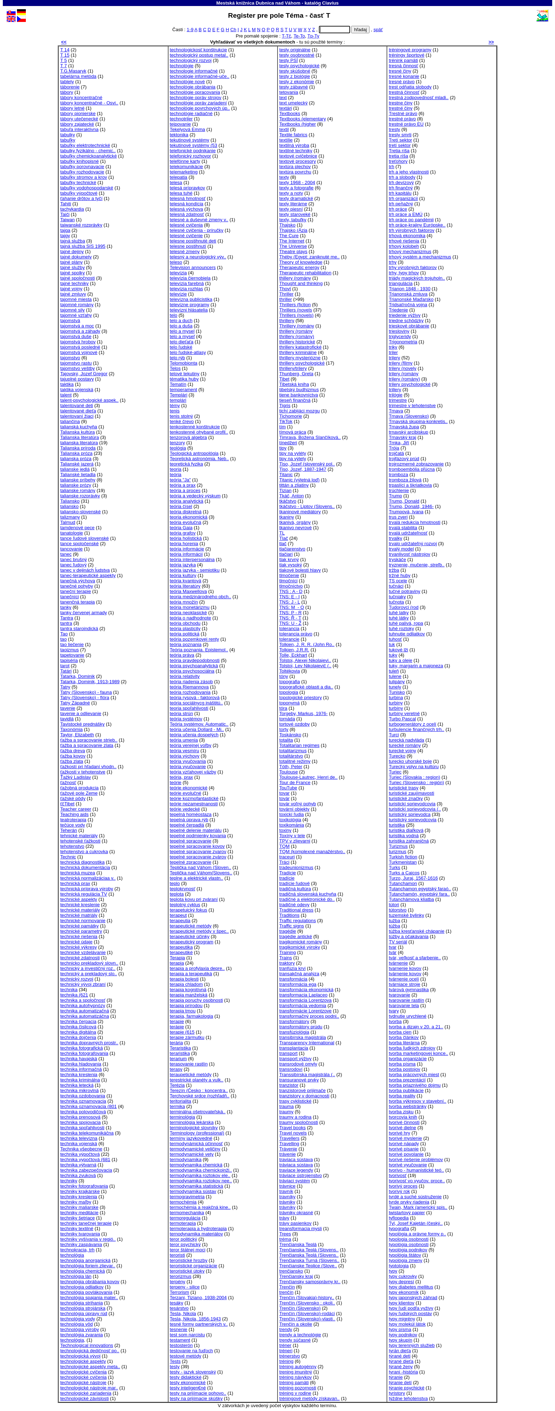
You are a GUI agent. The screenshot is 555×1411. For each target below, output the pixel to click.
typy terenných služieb (412, 1345)
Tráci (284, 862)
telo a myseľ (182, 336)
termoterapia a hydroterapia (198, 1228)
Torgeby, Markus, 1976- (303, 713)
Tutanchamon (403, 883)
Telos (175, 368)
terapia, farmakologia (191, 1016)
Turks (394, 867)
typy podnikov (403, 1334)
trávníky (287, 1207)
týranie (395, 1377)
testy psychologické (299, 65)
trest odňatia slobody (410, 87)
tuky (393, 655)
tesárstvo (179, 1308)
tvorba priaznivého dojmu (414, 1085)
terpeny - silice (185, 1287)
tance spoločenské (79, 543)
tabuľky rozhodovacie (82, 172)
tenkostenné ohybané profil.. (199, 432)
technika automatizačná (84, 1010)
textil (284, 129)
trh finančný (401, 187)
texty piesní (291, 209)
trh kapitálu (400, 193)
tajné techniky (74, 283)
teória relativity (185, 676)
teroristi (177, 1255)
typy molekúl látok (407, 1324)
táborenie (70, 87)
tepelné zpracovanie (190, 862)
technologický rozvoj (191, 60)
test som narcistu (187, 1334)
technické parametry (81, 931)
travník (286, 1191)
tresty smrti (400, 134)
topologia (288, 692)
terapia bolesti (184, 979)
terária (176, 1042)
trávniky (287, 1202)
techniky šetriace (77, 1218)
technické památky (79, 926)
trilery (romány (403, 373)
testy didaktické (186, 1377)
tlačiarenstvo (292, 549)
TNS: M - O (291, 607)
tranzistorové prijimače (302, 1090)
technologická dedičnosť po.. (89, 1350)
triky (393, 347)
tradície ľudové (294, 883)
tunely (395, 687)
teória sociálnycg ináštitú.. (196, 703)
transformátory (294, 1021)
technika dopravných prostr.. (89, 1042)
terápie (177, 1026)
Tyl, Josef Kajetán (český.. (415, 1223)
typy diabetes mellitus (411, 1287)
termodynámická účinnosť (196, 1143)
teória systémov (186, 718)
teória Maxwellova (188, 591)
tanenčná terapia (77, 602)
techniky (68, 1180)
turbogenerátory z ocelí (412, 724)
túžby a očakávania (408, 936)
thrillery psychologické (302, 363)
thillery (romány (295, 278)
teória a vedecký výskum (195, 495)
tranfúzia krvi (292, 968)
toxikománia (291, 825)
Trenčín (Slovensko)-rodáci (307, 1313)
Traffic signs (291, 926)
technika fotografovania (84, 1053)
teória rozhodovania (190, 692)
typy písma (400, 1329)
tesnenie (179, 1329)
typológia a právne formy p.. (417, 1233)
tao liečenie (72, 644)
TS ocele (398, 580)
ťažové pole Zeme (78, 793)
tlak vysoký (290, 564)
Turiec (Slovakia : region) (414, 777)
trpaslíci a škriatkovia (410, 485)
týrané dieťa (401, 1361)
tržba (394, 570)
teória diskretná (186, 511)
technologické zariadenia (85, 1393)
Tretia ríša (399, 150)
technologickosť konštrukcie (198, 49)
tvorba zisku (401, 1111)
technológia (72, 1255)
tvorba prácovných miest (414, 1074)
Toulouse (288, 772)
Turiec (395, 772)
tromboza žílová (405, 479)
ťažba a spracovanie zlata (86, 745)
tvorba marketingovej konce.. (418, 1053)
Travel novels (293, 1133)
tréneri (285, 1350)
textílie (286, 140)
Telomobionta (184, 363)
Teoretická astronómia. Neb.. (199, 458)
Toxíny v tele (292, 835)
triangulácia (400, 283)
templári (178, 400)
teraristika (180, 1053)
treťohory (398, 161)
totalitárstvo (291, 756)
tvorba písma (402, 1064)
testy (175, 1366)
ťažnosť (68, 782)
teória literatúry (185, 586)
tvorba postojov (404, 1069)
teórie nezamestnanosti (194, 803)
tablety (67, 81)
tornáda (287, 718)
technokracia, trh (77, 1249)
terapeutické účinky (190, 936)
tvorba (395, 1021)
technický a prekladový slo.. (88, 973)
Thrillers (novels (295, 310)
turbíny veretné (404, 713)
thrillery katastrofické (300, 347)
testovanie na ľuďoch (191, 1350)
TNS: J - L (289, 602)
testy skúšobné (294, 71)
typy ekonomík (404, 1292)
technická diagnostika (82, 862)
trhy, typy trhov (404, 272)
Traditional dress (296, 910)
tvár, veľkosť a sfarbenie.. (415, 957)
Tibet (284, 379)
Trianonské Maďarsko (411, 299)
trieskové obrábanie (409, 326)
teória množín (184, 602)
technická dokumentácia (85, 867)
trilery (394, 357)
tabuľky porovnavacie (82, 166)
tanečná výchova (77, 580)
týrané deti (399, 1356)
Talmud (67, 522)
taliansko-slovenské (80, 511)
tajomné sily (72, 310)
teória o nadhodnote (190, 618)
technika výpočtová (80, 1154)
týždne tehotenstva (408, 1398)
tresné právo (401, 81)
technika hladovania (80, 1064)
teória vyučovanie (188, 766)
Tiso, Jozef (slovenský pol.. (307, 464)
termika (177, 1106)
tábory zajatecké (77, 124)
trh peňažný (401, 203)
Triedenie (398, 310)
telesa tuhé (181, 193)
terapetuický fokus (188, 910)
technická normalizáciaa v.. (87, 878)
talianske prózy (75, 485)
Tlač (283, 538)
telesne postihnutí (188, 246)
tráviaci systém (294, 1180)
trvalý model (401, 549)
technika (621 (74, 995)
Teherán (68, 830)
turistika (397, 825)
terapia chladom (186, 984)
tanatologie (71, 533)
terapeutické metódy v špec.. (199, 931)
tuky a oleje (400, 660)
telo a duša (181, 326)
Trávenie (288, 1149)
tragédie (287, 931)
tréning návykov (295, 1377)
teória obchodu (185, 623)
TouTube (288, 787)
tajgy (65, 235)
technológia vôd (76, 1324)
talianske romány (77, 490)
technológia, (72, 1340)
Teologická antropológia (194, 453)
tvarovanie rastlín (406, 1000)
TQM (284, 846)
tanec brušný (73, 559)
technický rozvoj (76, 979)
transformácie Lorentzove (305, 1010)
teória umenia (184, 740)
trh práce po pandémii (411, 219)
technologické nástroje (83, 1382)
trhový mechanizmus (410, 251)
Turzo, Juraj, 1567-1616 (413, 878)
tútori (394, 904)
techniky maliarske (79, 1207)
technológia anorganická (85, 1260)
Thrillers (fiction (295, 304)
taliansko (69, 506)
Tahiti (65, 203)
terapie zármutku (187, 1037)
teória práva (182, 655)
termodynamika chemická (196, 1164)
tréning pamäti (294, 1382)
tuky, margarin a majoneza (416, 665)
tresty (394, 129)
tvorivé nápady (404, 1143)
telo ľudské (181, 347)
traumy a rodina (295, 1117)
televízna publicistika (191, 299)
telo (173, 315)
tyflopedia (398, 1218)
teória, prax (181, 777)
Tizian (285, 490)
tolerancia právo (295, 633)
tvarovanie (399, 995)
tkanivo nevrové (295, 527)
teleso (176, 262)
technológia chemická (82, 1271)
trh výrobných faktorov (411, 230)
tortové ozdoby (294, 724)
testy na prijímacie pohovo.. (198, 1393)
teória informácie (187, 549)
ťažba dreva (72, 750)
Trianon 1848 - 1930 (409, 288)
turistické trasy (403, 787)
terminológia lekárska (192, 1122)
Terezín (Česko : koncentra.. (199, 1090)
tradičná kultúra (295, 888)
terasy (176, 1069)
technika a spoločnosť (82, 1000)
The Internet (291, 241)
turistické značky (406, 798)
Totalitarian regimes (299, 745)
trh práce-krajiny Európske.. (417, 225)
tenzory (177, 442)
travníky (287, 1196)
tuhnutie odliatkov (407, 633)
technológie (182, 65)
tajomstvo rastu (76, 363)
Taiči (64, 214)
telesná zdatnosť (187, 214)
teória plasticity (185, 628)
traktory (287, 963)
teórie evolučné (185, 793)
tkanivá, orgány (295, 522)
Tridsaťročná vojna (408, 304)
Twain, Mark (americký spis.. (418, 1207)
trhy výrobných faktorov (413, 267)
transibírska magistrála (302, 1037)
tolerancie (289, 639)
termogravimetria (187, 1196)
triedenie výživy (404, 315)
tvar (392, 947)
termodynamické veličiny (195, 1149)
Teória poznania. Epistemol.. (199, 649)
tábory (66, 92)
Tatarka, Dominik (77, 676)
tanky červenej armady (83, 612)
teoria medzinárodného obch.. (200, 596)
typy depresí (401, 1281)
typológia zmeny (405, 1260)
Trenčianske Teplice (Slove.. (308, 1265)
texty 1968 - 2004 (297, 182)
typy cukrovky (403, 1276)
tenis (175, 410)
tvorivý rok (399, 1191)
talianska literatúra (79, 442)
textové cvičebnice (298, 156)
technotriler (181, 118)
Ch (233, 29)
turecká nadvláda (406, 740)
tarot (64, 665)
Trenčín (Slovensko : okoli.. (307, 1303)
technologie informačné (194, 71)
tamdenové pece (77, 527)
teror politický (183, 1239)
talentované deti (76, 405)
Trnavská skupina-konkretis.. (418, 421)
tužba (394, 920)
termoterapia (183, 1223)
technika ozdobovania (82, 1095)
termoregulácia (185, 1218)
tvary (394, 1010)
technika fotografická (81, 1048)
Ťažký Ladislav (75, 777)
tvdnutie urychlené (407, 1016)
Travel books (292, 1127)
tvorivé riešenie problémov (416, 1159)
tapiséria (69, 660)
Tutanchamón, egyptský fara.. (419, 894)
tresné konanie (404, 76)
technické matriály (78, 915)
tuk (392, 644)
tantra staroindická (79, 628)
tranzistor (288, 1085)
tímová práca (292, 432)
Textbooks (289, 113)
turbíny (396, 708)
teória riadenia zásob (191, 681)
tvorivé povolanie (406, 1154)
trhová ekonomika (407, 235)
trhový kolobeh (404, 246)
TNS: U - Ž (290, 623)
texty (284, 177)
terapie (177, 1021)
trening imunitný (295, 1372)
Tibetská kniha (294, 384)
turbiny (395, 703)
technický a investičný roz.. (87, 968)
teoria (176, 469)
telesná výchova (186, 209)
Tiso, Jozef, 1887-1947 (302, 469)
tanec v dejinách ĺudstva (85, 570)
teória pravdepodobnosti (195, 660)
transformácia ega (297, 984)
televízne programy (189, 304)
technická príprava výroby (86, 888)
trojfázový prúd (404, 458)
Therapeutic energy (299, 267)
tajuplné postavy (77, 379)
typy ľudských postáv (410, 1313)
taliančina (70, 421)
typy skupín (400, 1340)
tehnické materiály (79, 835)
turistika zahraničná (409, 841)
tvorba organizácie (408, 1058)
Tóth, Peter (290, 766)
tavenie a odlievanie (80, 713)
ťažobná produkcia (79, 787)
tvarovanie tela (404, 1005)
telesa (176, 182)
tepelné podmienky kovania (198, 835)
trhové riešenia (404, 241)
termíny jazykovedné (191, 1138)
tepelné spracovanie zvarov (198, 851)
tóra (283, 708)
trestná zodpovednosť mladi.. (418, 97)
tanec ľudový (73, 564)
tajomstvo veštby (77, 368)
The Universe (293, 246)
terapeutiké (181, 952)
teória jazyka (183, 564)
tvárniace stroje (404, 984)
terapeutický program (191, 941)
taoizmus (69, 649)
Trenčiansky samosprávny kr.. (310, 1281)
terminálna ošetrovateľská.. (198, 1111)
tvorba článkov (404, 1037)
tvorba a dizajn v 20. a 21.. (416, 1026)
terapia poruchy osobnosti (196, 1000)
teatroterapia (73, 819)
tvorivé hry (399, 1133)
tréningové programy (410, 49)
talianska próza (75, 458)
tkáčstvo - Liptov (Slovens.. (307, 506)
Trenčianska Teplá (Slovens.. (309, 1249)
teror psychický (185, 1244)
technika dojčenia (78, 1037)
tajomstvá (70, 320)
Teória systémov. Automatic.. (199, 724)
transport (288, 1053)
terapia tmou (183, 1010)
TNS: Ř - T (290, 618)
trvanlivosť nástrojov (409, 554)
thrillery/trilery (293, 368)
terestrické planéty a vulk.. (197, 1079)
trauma (286, 1106)
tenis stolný (181, 416)
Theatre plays (293, 251)
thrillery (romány (296, 331)
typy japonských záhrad (413, 1297)
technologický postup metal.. (199, 55)
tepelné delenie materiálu (196, 830)
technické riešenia (78, 936)
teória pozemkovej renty (194, 639)
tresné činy (400, 71)
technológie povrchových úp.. (200, 108)
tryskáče (397, 559)
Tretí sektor (400, 140)
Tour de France (294, 782)
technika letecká (76, 1085)
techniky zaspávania (81, 1244)
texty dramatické (296, 198)
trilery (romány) (404, 379)
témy (175, 405)
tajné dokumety (76, 256)
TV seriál (398, 941)
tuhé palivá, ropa (406, 623)
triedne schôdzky (406, 320)
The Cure (289, 235)
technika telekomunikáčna (87, 1133)
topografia (289, 681)
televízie (178, 294)
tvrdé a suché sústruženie (415, 1196)
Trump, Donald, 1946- (411, 506)
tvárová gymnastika (409, 989)
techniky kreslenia (78, 1196)
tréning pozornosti (297, 1387)
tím (282, 426)
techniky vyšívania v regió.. (88, 1239)
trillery (395, 389)
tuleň (394, 671)
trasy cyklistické (295, 1101)
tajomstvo (70, 357)
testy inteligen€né (188, 1387)
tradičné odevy (294, 904)
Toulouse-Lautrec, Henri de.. (308, 777)
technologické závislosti (84, 1398)
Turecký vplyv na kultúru (414, 766)
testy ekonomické (188, 1382)
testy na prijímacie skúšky (196, 1398)
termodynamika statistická (196, 1186)
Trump (395, 495)
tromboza (398, 474)
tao (63, 639)
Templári (179, 395)
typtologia (398, 1265)
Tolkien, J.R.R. (294, 649)
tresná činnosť (403, 65)
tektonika (179, 134)
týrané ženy (401, 1366)
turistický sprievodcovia (412, 819)
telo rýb (177, 357)
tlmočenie (289, 575)
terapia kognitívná (188, 989)
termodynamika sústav (193, 1191)
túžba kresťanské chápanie (416, 931)
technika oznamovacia (83, 1101)
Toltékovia (289, 671)
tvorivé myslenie (405, 1138)
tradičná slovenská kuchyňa (307, 894)
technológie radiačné (191, 113)
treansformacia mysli (300, 1228)
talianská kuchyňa (78, 426)
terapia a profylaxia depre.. (197, 968)
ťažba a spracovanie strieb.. (89, 740)
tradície (286, 878)
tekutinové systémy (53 (193, 145)
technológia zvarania (81, 1334)
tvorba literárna (404, 1042)
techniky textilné (76, 1228)
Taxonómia (71, 729)
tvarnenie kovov (405, 968)
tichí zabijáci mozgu (299, 410)
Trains (285, 957)
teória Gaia (181, 527)
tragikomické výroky (299, 947)
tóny (283, 676)
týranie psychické (406, 1387)
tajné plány (71, 262)
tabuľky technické (78, 182)
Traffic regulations (297, 920)
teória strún (181, 713)
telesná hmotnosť (188, 198)
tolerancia (289, 628)
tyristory (397, 1393)
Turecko (397, 756)
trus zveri (398, 517)
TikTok (285, 421)
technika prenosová (80, 1117)
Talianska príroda (78, 448)
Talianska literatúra (79, 437)
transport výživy (295, 1058)
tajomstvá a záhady (80, 331)
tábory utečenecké (79, 118)
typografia (399, 1228)
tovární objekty (294, 809)
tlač (282, 543)
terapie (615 (182, 1032)
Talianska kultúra (77, 432)
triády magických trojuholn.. (417, 278)
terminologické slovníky (194, 1127)
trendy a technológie (300, 1334)
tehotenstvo (72, 846)
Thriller (286, 294)
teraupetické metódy (191, 1074)
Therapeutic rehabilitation (305, 272)
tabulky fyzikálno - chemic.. (88, 150)
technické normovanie (82, 920)
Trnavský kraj (402, 437)
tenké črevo (182, 421)
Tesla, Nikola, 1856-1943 (195, 1318)
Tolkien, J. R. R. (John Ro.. (306, 644)
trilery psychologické (409, 384)
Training (287, 952)
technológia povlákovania (86, 1292)
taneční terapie (75, 591)
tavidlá (67, 718)
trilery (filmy (400, 363)
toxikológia (290, 819)
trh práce (398, 209)
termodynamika (186, 1159)
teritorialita (180, 1101)
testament (180, 1340)
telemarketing (184, 172)
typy (393, 1271)
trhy (392, 262)
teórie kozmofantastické (194, 798)
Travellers (289, 1138)
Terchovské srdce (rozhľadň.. (200, 1095)
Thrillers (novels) (296, 315)
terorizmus (180, 1276)
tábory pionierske (78, 113)
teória (176, 474)
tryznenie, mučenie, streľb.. (417, 564)
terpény (177, 1281)
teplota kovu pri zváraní (194, 899)
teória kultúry (183, 575)
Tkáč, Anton (291, 495)
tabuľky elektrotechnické (85, 145)
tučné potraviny (404, 591)
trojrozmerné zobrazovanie (416, 464)
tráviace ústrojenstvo (300, 1175)
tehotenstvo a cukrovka (84, 851)
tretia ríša (398, 156)
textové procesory (297, 161)
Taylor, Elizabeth (77, 734)
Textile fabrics (293, 134)
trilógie (395, 395)
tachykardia (72, 209)
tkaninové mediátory (300, 511)
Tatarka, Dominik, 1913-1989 (90, 681)
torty (283, 729)
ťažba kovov (72, 756)
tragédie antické (295, 936)
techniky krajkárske (79, 1191)
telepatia (179, 177)
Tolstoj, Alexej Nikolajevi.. (305, 660)
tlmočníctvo (291, 586)
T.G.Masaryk (73, 71)
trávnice (287, 1186)
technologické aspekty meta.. (90, 1366)
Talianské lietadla (78, 474)
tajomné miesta (76, 299)
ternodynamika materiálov (196, 1233)
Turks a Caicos (404, 872)
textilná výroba (294, 145)
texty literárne (293, 203)
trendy (285, 1329)
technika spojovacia (80, 1122)
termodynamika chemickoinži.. (201, 1170)
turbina (396, 697)
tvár (392, 952)
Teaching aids (74, 814)
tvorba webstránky (407, 1106)
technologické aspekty (83, 1361)
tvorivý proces (403, 1186)
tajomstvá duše (75, 336)
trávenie (287, 1154)
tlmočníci (288, 580)
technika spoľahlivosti (82, 1127)
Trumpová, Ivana (406, 511)
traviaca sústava (296, 1159)
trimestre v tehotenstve (412, 405)
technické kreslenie (80, 904)
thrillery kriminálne (298, 352)
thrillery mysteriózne (300, 357)
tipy (282, 448)
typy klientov (401, 1303)
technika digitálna (78, 1032)
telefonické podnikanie (193, 150)
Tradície (287, 872)
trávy (284, 1218)
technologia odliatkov (81, 1287)
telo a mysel (182, 331)
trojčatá (396, 453)
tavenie (67, 708)
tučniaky (397, 596)
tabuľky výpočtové (78, 193)
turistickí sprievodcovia (412, 803)
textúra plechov (295, 166)
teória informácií (186, 554)
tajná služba (72, 241)
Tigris (285, 405)
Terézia (177, 1085)
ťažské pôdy (72, 798)
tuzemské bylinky (406, 915)
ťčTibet (67, 803)
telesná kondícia (187, 203)
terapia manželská (188, 995)
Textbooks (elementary (302, 118)
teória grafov (183, 533)
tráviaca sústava (296, 1164)
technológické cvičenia (83, 1377)
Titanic (286, 474)
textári (285, 108)
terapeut (178, 915)
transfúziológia (294, 1032)
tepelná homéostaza (191, 814)
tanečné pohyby (76, 586)
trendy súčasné (295, 1340)
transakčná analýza (299, 973)
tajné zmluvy (73, 294)
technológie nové (187, 81)
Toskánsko (290, 734)
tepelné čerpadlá (187, 825)
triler (393, 352)
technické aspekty (78, 899)
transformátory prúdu (300, 1026)
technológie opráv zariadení (198, 102)
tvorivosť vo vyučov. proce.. (417, 1180)
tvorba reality (402, 1095)
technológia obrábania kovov (89, 1281)
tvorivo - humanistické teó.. (416, 1170)
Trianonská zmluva (408, 294)
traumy (286, 1111)
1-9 (190, 29)
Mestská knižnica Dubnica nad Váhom (258, 3)
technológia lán (75, 1276)
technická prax (75, 883)
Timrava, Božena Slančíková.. (310, 437)
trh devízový (401, 182)
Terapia (177, 957)
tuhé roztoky (401, 628)
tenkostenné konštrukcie (195, 426)
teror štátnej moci (188, 1249)
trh (391, 166)
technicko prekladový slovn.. (89, 963)
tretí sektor (400, 145)
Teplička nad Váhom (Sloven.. (200, 867)
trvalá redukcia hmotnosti (414, 522)
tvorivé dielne (402, 1127)
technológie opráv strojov (196, 97)
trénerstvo (289, 1356)
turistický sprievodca (409, 814)
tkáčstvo (287, 501)
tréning (286, 1361)
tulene (395, 676)
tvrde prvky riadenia (409, 1202)
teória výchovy (185, 756)
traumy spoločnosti (298, 1122)
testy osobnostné (296, 55)
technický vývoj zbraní (82, 984)
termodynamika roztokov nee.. (201, 1180)
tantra (66, 623)
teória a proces (185, 490)
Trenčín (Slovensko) (300, 1308)
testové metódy (185, 1356)
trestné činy (400, 108)
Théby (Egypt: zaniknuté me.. (309, 256)
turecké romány (404, 745)
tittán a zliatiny (294, 485)
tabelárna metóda (78, 76)
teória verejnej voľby (191, 745)
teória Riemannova (189, 687)
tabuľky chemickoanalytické (88, 156)
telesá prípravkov (187, 187)
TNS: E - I (289, 596)
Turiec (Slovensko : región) (416, 782)
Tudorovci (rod (403, 607)
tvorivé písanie (404, 1149)
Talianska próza (76, 453)
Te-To (299, 36)
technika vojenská (78, 1143)
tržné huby (399, 575)
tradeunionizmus (296, 867)
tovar (284, 793)
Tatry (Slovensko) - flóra (84, 697)
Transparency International (306, 1042)
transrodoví (291, 1069)
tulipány (397, 681)
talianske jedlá (75, 469)
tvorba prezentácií (407, 1079)
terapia (177, 963)
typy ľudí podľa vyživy (411, 1308)
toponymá (289, 703)
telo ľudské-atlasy (188, 352)
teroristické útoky (187, 1271)
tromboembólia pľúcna (412, 469)
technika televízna (78, 1138)
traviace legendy (296, 1170)
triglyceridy (400, 336)
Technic (68, 856)
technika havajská (78, 1058)
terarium (178, 1058)
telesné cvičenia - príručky (197, 230)
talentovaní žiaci (76, 416)
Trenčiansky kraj (296, 1276)
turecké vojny (402, 750)
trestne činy (400, 102)
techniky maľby (75, 1202)
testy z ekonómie (296, 81)
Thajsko (287, 225)
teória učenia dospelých (194, 734)
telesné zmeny (185, 251)
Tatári (65, 671)
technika (69, 989)
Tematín (178, 384)
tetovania (288, 92)
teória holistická (186, 538)
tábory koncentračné (81, 97)
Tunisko (397, 692)
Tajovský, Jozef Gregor (83, 373)
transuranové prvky (299, 1079)
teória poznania (186, 644)
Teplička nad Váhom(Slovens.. (201, 872)
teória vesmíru (184, 750)
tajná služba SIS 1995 (82, 246)
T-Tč (286, 36)
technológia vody (77, 1318)
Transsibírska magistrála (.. (307, 1074)
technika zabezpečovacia (86, 1170)
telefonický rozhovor (190, 156)
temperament (183, 389)
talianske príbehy (77, 479)
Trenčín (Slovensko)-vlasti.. (307, 1318)
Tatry (65, 687)
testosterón (181, 1345)
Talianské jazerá (76, 464)
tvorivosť (397, 1175)
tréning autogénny (297, 1366)
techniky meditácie (79, 1212)
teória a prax (183, 485)
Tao (64, 633)
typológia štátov (405, 1255)
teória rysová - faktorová (195, 697)
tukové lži (398, 649)
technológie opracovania (195, 92)
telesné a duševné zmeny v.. (199, 219)
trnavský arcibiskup (408, 432)
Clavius (330, 3)
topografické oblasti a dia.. (306, 687)
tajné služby (72, 267)
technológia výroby (79, 1329)
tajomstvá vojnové (78, 352)
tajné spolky (72, 272)
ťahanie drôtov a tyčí (81, 198)
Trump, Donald (404, 501)
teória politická (185, 633)
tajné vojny (71, 288)
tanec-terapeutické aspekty (88, 575)
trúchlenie (399, 490)
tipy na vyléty (292, 453)
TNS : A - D (291, 591)
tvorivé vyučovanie (408, 1164)
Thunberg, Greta (296, 373)
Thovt (285, 288)
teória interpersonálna (192, 559)
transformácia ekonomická (306, 989)
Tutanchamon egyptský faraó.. (420, 888)
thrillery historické (297, 341)
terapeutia (180, 920)
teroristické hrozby (188, 1260)
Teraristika (180, 1048)
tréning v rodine (295, 1393)
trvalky (395, 538)
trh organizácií (403, 198)
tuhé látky (398, 618)
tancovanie (71, 549)
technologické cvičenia (83, 1372)
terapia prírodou (186, 1005)
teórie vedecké (185, 809)
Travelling (289, 1143)
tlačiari (286, 554)
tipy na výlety (292, 458)
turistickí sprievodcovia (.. (415, 809)
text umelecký (293, 102)
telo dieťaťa (182, 341)
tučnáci (396, 586)
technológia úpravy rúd (83, 1313)
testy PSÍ (288, 60)
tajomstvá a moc (77, 326)
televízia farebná (187, 283)
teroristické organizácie (193, 1265)
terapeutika (181, 947)
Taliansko (70, 501)
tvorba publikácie (406, 1090)
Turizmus (398, 846)
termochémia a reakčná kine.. (200, 1207)
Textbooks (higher (297, 124)
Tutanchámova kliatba (411, 899)
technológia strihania (81, 1303)
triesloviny (399, 331)
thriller (285, 299)
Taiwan (67, 219)
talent (65, 395)
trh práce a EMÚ (405, 214)
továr (284, 798)
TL (282, 533)
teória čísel (181, 506)
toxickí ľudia (291, 814)
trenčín (286, 1292)
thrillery (286, 320)
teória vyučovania (188, 761)
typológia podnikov (408, 1249)
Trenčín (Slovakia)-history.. (306, 1297)
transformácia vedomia (302, 1005)
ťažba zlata (71, 761)
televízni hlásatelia (189, 310)
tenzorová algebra (188, 437)
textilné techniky (295, 150)
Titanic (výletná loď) (299, 479)
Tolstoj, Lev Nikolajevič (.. (305, 665)
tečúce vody (72, 825)
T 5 (63, 60)
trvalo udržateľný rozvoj (413, 543)
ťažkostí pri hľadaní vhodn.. (88, 766)
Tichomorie (290, 416)
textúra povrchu (295, 172)
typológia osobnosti (408, 1244)
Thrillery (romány (296, 326)
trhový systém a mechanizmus (420, 256)
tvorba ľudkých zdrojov (412, 1048)
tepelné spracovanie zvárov (198, 856)
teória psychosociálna (192, 671)
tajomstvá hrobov (78, 341)
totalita (286, 740)
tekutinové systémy (189, 140)
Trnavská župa (404, 426)
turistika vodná (404, 835)
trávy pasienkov (295, 1223)
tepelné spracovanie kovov (197, 846)
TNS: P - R (290, 612)
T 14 (64, 49)
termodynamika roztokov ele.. (200, 1175)
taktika (67, 384)
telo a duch (181, 320)
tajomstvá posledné (80, 347)
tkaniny (286, 517)
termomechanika (187, 1212)
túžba (394, 926)
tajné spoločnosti (77, 278)
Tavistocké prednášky (82, 724)
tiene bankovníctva (298, 395)
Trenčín (287, 1287)
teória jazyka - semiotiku (195, 570)
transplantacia (293, 1048)
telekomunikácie (186, 166)
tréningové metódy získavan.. (309, 1398)
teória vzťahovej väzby (193, 772)
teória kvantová (185, 580)
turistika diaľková (406, 830)
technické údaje (76, 941)
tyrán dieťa (400, 1350)
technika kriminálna (80, 1079)
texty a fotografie (296, 187)
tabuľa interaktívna (79, 129)
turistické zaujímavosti (411, 793)
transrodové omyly (298, 1064)
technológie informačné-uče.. (199, 76)
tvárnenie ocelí (404, 979)
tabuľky (67, 140)
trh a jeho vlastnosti (409, 172)
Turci (394, 734)
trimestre (398, 400)
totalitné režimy (294, 761)
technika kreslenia (78, 1074)
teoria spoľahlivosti (189, 708)
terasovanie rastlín (189, 1064)
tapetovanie (72, 655)
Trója (394, 448)
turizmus (397, 851)
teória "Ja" (180, 479)
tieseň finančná (294, 400)
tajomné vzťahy (76, 315)
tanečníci (69, 596)
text (283, 97)
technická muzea (77, 872)
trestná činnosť (404, 92)
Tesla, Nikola (183, 1313)
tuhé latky (398, 612)
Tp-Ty (314, 36)
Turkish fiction (403, 856)
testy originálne (294, 49)
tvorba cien (400, 1032)
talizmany (70, 517)
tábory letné (72, 108)
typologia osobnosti (408, 1239)
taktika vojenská (76, 389)
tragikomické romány (300, 941)
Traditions (289, 915)
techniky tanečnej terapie (85, 1223)
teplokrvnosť (182, 888)
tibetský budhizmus (299, 389)
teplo (175, 883)
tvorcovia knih (403, 1117)
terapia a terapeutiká (191, 973)
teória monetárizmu (190, 607)
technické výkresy (78, 947)
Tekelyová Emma (187, 129)
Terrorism (179, 1292)
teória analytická (187, 501)
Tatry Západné (75, 703)
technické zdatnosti (80, 957)
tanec (65, 554)
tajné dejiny (72, 251)
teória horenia (184, 543)
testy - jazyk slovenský (193, 1372)
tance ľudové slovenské (84, 538)
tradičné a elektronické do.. (307, 899)
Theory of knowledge (300, 262)
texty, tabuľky (292, 219)
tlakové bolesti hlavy (300, 570)
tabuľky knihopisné (79, 161)
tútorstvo (397, 910)
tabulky (67, 134)
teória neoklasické (188, 612)
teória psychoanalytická (194, 665)
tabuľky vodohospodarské (86, 187)
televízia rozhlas (186, 288)
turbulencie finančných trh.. (416, 729)
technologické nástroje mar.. (89, 1387)
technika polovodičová (83, 1111)
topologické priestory (300, 697)
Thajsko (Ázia (293, 230)
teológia (178, 448)
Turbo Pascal (402, 718)
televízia (178, 272)
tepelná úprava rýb (189, 819)
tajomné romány (76, 304)
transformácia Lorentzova (305, 1000)
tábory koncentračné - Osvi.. (89, 102)
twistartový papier (407, 1212)
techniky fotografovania (84, 1186)
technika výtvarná (78, 1164)
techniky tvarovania (80, 1233)
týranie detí (400, 1382)
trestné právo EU (406, 124)
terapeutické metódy (191, 926)
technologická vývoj (80, 1356)
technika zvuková (78, 1175)
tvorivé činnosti (404, 1122)
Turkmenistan (403, 862)
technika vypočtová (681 (85, 1159)
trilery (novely (402, 368)
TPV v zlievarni (294, 841)
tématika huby (184, 379)
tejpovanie (180, 124)
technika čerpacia (78, 1021)
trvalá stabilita (403, 527)
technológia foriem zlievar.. (87, 1265)
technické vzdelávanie (82, 952)
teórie (176, 782)
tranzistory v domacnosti (304, 1095)
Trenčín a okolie (295, 1324)
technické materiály (80, 910)
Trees (285, 1233)
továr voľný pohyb (297, 803)
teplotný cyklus (185, 904)
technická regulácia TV (83, 894)
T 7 (63, 65)
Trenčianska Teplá (298, 1244)
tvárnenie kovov (405, 973)
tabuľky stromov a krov (83, 177)
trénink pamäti (403, 60)
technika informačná (81, 1069)
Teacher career (75, 809)
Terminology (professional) (197, 1133)
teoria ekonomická (188, 517)
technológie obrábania (193, 87)
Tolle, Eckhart (293, 655)
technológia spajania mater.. (89, 1297)
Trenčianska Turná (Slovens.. (309, 1260)
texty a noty (291, 193)
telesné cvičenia (186, 225)
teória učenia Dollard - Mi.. (197, 729)
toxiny (285, 830)
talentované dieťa (78, 410)
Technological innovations (86, 1345)
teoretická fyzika (186, 464)
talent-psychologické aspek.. (89, 400)
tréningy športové (406, 55)
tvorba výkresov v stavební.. (417, 1101)
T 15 (64, 55)
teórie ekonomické (188, 787)
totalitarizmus (293, 750)
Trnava (396, 410)
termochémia (183, 1202)
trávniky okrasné (296, 1212)
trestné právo (402, 118)
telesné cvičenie (186, 235)
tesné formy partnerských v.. (199, 1324)
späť (378, 29)
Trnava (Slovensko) (409, 416)
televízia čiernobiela (190, 278)
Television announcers (193, 267)
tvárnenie (398, 963)
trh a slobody (402, 177)
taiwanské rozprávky (81, 225)
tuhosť (395, 639)
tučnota (396, 602)
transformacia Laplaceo (303, 995)
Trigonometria (403, 341)
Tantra (66, 618)
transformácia (293, 979)
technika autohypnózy (82, 1005)
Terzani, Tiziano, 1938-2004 (198, 1297)
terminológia (182, 1117)
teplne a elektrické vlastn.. (196, 878)
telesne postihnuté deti (193, 241)
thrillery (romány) (296, 336)
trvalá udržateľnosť (408, 533)
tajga (65, 230)
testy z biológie (294, 76)
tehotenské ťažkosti (80, 841)
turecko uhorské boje (410, 761)
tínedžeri (288, 442)
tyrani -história (403, 1372)
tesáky (176, 1303)
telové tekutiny (185, 373)
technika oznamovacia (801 (88, 1106)
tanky (65, 607)
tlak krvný (289, 559)
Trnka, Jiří (399, 442)
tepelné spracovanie (190, 841)
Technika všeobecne (81, 1149)
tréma (285, 1239)
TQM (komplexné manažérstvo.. (312, 851)
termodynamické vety (192, 1154)
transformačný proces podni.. (309, 1016)
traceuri (287, 856)
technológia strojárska (82, 1308)
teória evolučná (185, 522)
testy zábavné (293, 87)
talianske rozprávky (80, 495)
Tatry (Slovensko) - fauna (86, 692)
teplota (177, 894)
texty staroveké (294, 214)
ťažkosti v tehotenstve (82, 772)
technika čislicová (78, 1026)
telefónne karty (185, 161)
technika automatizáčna (84, 1016)
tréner (285, 1345)
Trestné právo (403, 113)
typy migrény (402, 1318)
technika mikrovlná (79, 1090)
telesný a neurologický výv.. (198, 256)
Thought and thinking (300, 283)
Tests (175, 1361)
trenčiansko (291, 1271)
